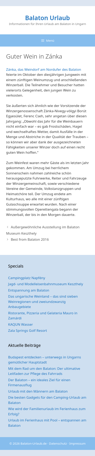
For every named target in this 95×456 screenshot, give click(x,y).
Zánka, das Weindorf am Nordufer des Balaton (43, 69)
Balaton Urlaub (47, 18)
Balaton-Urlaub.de (34, 443)
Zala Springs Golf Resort (27, 330)
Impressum (77, 443)
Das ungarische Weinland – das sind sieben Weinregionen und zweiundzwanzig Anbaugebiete (43, 301)
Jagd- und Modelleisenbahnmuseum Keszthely (45, 284)
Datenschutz (58, 443)
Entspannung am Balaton (28, 290)
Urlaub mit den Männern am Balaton (38, 391)
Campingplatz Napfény (26, 277)
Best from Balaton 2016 (30, 239)
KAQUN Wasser (20, 324)
